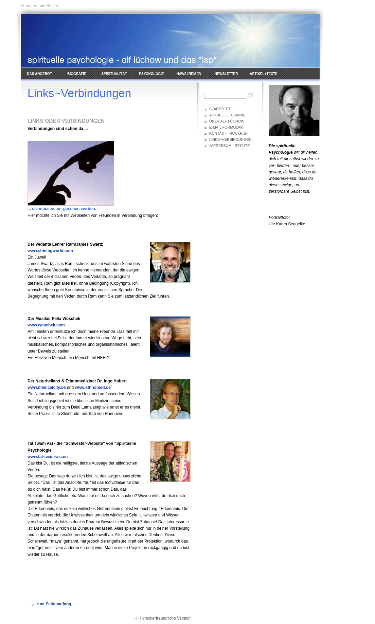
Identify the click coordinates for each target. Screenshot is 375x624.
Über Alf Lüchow (226, 121)
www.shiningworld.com (50, 250)
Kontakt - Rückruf (228, 133)
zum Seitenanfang (53, 604)
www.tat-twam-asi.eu (48, 456)
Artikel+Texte (263, 74)
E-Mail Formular (226, 127)
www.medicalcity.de (47, 387)
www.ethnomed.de (93, 387)
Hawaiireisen (189, 74)
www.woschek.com (46, 325)
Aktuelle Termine (227, 115)
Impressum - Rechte (229, 146)
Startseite (220, 109)
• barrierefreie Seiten (39, 5)
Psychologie (151, 74)
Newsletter (226, 74)
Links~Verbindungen (230, 139)
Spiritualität (114, 74)
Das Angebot (39, 74)
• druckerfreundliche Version (165, 618)
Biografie (76, 74)
